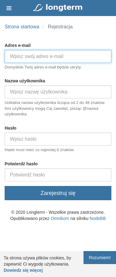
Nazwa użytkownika (25, 80)
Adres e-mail (18, 45)
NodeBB (98, 218)
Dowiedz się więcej (23, 270)
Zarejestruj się (58, 193)
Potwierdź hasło (21, 163)
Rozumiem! (100, 257)
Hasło (10, 128)
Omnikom (60, 218)
